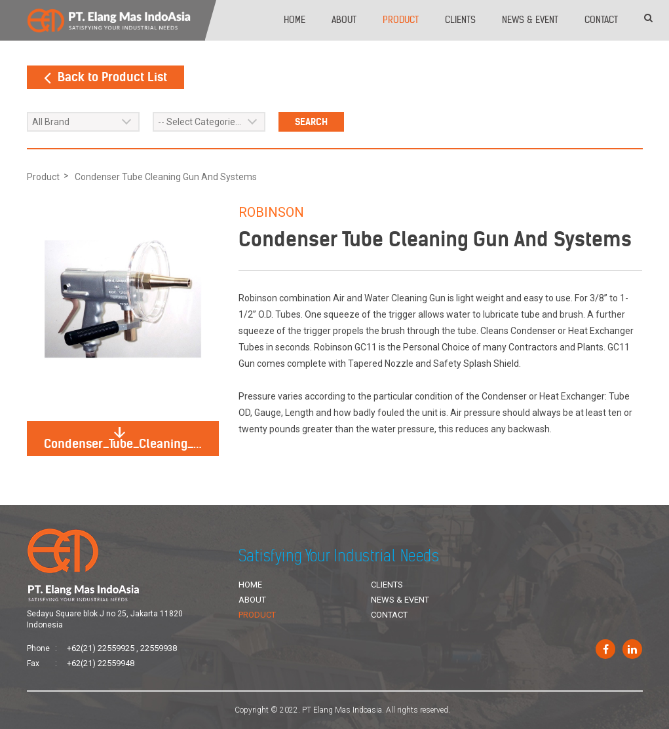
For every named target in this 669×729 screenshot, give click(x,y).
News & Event (530, 20)
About (344, 20)
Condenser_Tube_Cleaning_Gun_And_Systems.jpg (131, 439)
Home (294, 20)
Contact (601, 20)
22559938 (158, 648)
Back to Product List (105, 76)
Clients (460, 20)
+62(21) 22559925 (100, 648)
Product (401, 20)
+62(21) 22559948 (100, 663)
